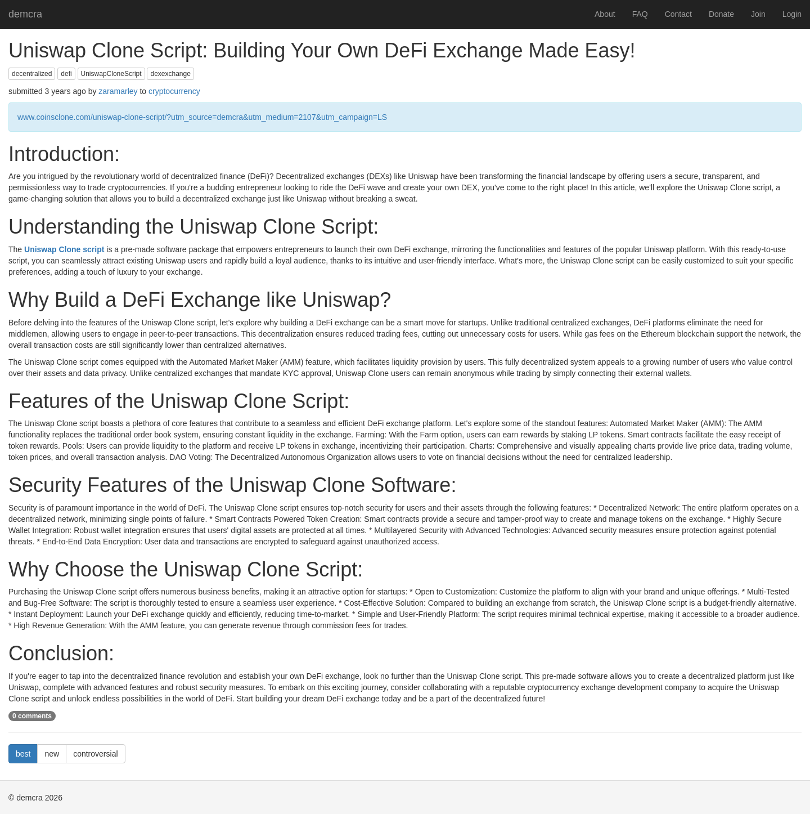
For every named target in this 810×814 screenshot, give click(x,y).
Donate (721, 14)
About (605, 14)
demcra (25, 14)
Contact (678, 14)
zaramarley (117, 91)
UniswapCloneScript (111, 74)
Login (792, 14)
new (51, 753)
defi (66, 74)
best (23, 753)
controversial (95, 753)
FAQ (640, 14)
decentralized (32, 74)
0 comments (32, 716)
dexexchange (170, 74)
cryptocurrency (174, 91)
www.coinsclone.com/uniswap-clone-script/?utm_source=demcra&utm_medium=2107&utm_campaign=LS (202, 117)
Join (758, 14)
